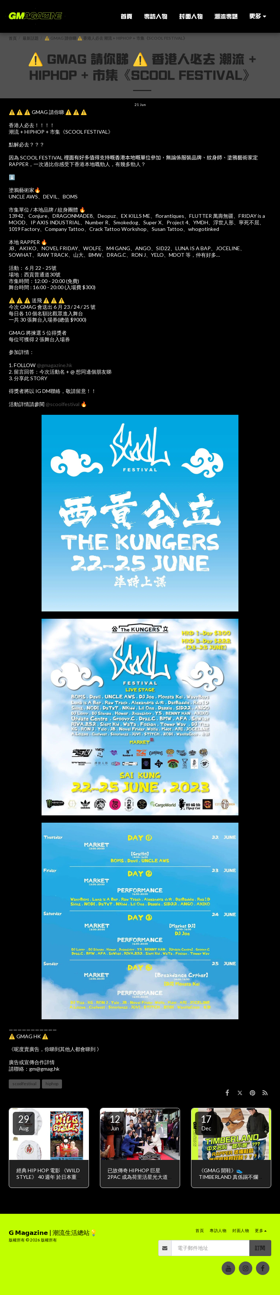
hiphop (52, 1083)
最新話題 (31, 38)
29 (24, 1122)
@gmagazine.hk (54, 365)
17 (206, 1122)
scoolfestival (24, 1083)
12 (115, 1122)
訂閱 (260, 1248)
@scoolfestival (62, 404)
